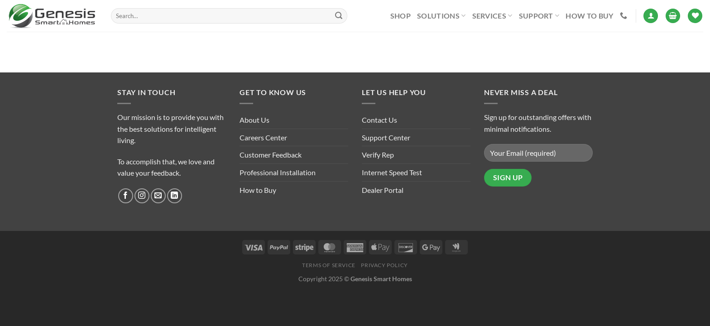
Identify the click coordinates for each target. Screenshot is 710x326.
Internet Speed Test (392, 172)
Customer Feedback (271, 154)
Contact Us (379, 119)
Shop (400, 15)
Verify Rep (378, 154)
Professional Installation (278, 172)
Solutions (441, 15)
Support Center (386, 137)
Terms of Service (328, 265)
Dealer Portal (382, 190)
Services (492, 15)
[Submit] (338, 16)
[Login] (650, 16)
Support (539, 15)
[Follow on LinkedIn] (174, 195)
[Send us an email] (158, 195)
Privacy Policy (384, 265)
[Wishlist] (695, 16)
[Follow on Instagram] (141, 195)
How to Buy (589, 15)
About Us (254, 119)
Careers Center (263, 137)
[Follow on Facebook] (125, 195)
